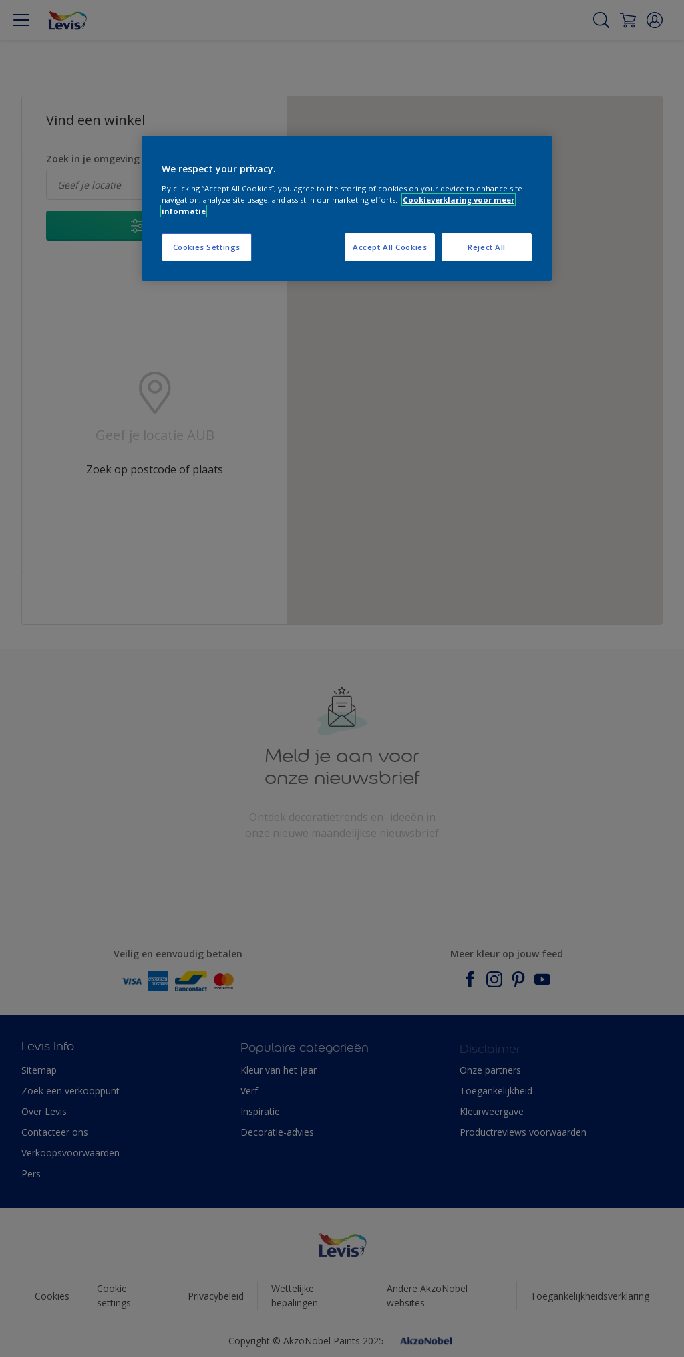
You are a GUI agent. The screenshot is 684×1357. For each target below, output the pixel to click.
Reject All (487, 247)
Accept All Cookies (390, 247)
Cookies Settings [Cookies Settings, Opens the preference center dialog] (206, 247)
